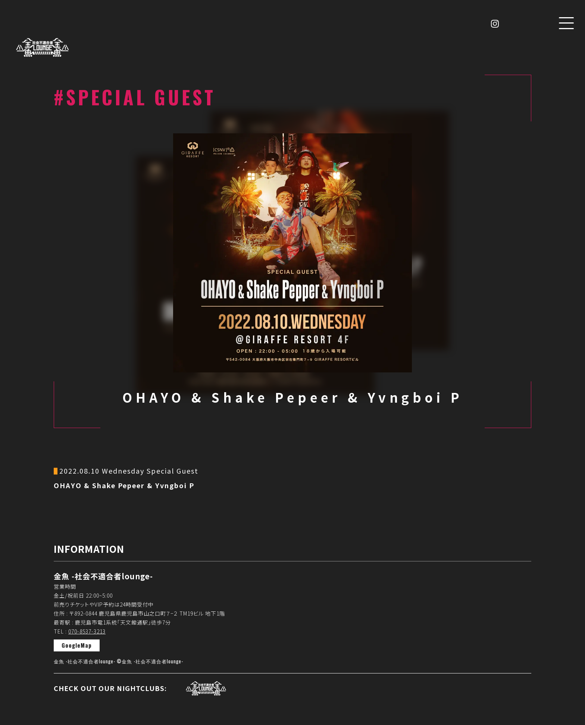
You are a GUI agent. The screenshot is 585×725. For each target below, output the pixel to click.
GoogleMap (77, 645)
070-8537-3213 (87, 631)
